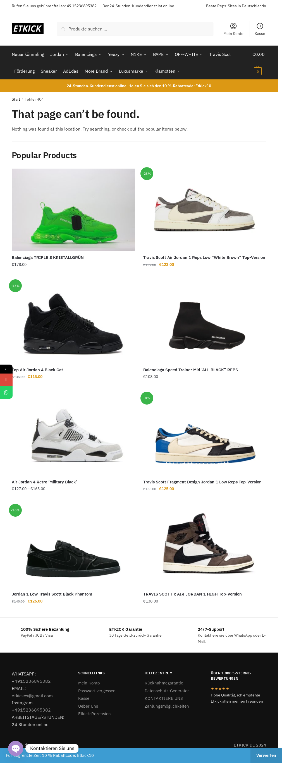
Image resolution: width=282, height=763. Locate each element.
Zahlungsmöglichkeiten (167, 706)
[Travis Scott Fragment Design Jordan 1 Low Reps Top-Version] (204, 434)
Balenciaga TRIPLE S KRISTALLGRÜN (48, 257)
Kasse (260, 29)
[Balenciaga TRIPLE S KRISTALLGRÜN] (73, 210)
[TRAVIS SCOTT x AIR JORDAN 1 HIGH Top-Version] (204, 546)
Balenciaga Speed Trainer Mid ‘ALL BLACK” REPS (190, 369)
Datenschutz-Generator (167, 690)
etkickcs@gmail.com (32, 695)
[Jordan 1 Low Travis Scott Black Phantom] (73, 546)
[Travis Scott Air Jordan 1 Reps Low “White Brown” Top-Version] (204, 210)
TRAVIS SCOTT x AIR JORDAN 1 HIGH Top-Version (192, 594)
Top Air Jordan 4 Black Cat (37, 369)
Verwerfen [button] (266, 755)
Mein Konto (233, 29)
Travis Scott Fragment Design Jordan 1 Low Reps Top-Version (202, 482)
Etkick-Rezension (94, 713)
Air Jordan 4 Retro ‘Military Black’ (44, 482)
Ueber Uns (88, 706)
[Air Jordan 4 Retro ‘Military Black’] (73, 434)
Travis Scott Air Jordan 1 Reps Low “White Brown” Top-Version (204, 257)
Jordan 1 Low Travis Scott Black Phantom (52, 594)
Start (16, 99)
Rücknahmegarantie (164, 683)
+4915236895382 (31, 681)
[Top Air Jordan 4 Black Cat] (73, 322)
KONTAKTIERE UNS (164, 698)
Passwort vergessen (97, 690)
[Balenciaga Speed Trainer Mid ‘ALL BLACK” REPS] (204, 322)
